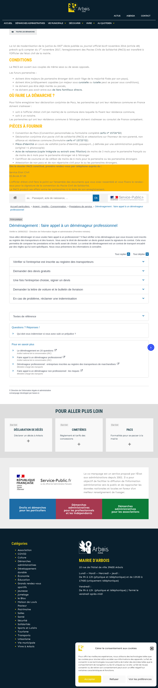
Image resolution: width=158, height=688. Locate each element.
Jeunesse (23, 590)
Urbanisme (24, 639)
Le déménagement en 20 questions (37, 350)
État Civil (13, 425)
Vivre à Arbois (26, 646)
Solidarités (24, 624)
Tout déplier (141, 254)
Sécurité (22, 620)
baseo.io (35, 393)
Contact (145, 14)
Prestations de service (81, 206)
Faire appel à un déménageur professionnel (41, 357)
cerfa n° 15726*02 (110, 132)
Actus (117, 14)
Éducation (24, 579)
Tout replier (122, 254)
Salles (21, 613)
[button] (151, 648)
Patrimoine (24, 609)
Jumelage (23, 594)
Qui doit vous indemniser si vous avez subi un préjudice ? (46, 333)
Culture (22, 557)
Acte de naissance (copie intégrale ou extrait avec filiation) (50, 151)
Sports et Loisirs (27, 627)
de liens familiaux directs (67, 89)
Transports (24, 635)
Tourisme (23, 631)
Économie (23, 576)
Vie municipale (26, 642)
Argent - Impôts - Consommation (50, 206)
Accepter (89, 679)
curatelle (84, 82)
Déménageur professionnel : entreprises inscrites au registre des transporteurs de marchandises (68, 364)
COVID (22, 553)
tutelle (97, 82)
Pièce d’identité (24, 144)
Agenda (131, 14)
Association (24, 550)
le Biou (22, 598)
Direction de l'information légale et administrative (31, 390)
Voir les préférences (140, 679)
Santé (21, 616)
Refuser (114, 679)
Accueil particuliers (20, 206)
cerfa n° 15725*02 (76, 140)
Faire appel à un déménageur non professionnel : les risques (50, 371)
